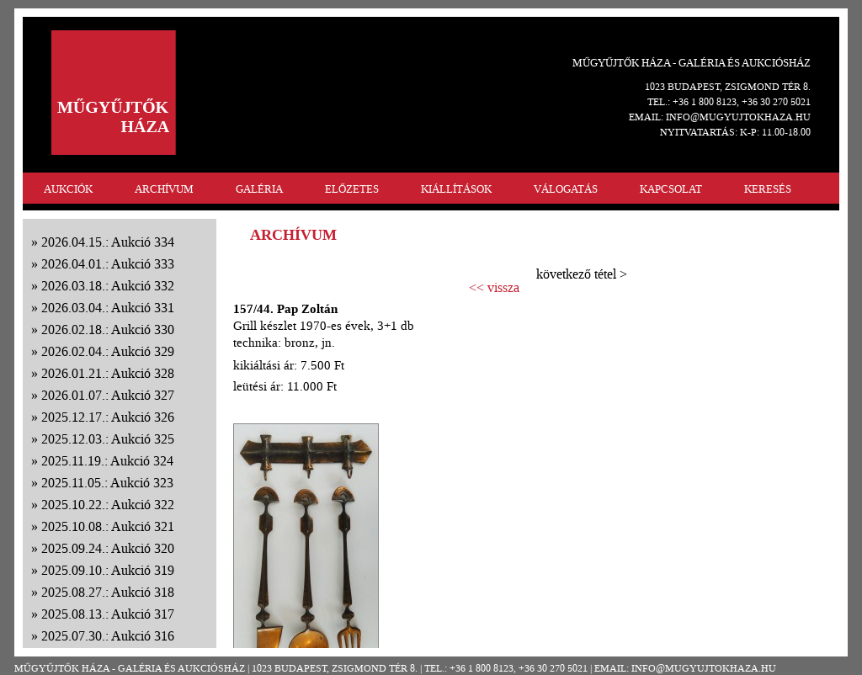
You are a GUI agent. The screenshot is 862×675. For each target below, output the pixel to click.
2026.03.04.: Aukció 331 (107, 307)
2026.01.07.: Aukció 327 (107, 395)
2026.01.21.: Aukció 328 (107, 373)
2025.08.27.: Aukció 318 (107, 592)
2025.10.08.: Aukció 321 (107, 526)
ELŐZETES (352, 189)
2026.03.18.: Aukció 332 (107, 286)
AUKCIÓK (68, 189)
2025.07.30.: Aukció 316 (107, 636)
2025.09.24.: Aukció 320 (107, 548)
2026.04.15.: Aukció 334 (107, 242)
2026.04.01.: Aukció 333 (107, 264)
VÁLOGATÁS (566, 189)
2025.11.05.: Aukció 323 (107, 483)
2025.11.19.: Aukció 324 (107, 461)
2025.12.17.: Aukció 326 (107, 417)
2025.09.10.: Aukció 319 (107, 570)
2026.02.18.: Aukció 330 (107, 329)
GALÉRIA (259, 189)
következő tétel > (581, 274)
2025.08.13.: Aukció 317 (107, 614)
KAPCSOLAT (671, 189)
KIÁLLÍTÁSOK (456, 189)
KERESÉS (767, 189)
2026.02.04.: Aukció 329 (107, 351)
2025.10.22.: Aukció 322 (107, 504)
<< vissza (494, 288)
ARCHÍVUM (164, 189)
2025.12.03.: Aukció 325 (107, 439)
